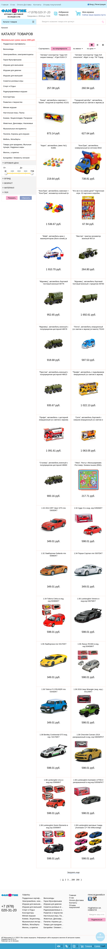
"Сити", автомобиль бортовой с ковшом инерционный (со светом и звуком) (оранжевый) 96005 (88, 419)
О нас (12, 4)
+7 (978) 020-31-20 (38, 12)
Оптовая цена (11, 163)
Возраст (8, 183)
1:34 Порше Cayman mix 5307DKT (88, 553)
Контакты (37, 4)
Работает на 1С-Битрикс (10, 941)
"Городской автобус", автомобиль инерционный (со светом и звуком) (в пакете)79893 (88, 102)
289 (73, 880)
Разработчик (8, 939)
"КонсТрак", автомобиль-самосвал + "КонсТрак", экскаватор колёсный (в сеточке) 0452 (53, 193)
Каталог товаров (18, 22)
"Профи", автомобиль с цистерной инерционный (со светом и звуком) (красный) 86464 (53, 419)
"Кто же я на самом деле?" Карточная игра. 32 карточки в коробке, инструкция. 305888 (88, 193)
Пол (5, 192)
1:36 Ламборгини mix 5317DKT (53, 644)
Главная (4, 4)
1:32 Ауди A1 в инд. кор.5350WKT (88, 508)
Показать (12, 198)
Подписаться (96, 920)
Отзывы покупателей (52, 4)
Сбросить (26, 198)
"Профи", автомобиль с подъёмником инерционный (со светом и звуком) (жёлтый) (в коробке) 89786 (88, 374)
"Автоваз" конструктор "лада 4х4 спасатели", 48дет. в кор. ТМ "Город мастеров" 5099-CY (88, 57)
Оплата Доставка (24, 4)
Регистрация (100, 4)
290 (77, 880)
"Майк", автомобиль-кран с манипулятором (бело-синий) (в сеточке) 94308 (53, 238)
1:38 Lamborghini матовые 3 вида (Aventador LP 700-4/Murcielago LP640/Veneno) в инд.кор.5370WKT (88, 827)
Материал (8, 188)
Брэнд (7, 179)
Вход (91, 4)
